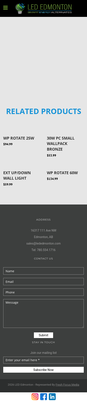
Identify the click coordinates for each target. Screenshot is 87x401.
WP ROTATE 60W (62, 172)
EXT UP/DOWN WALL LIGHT (17, 175)
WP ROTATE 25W (18, 138)
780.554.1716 (46, 250)
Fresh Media (67, 384)
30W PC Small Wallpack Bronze (60, 143)
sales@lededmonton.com (43, 243)
